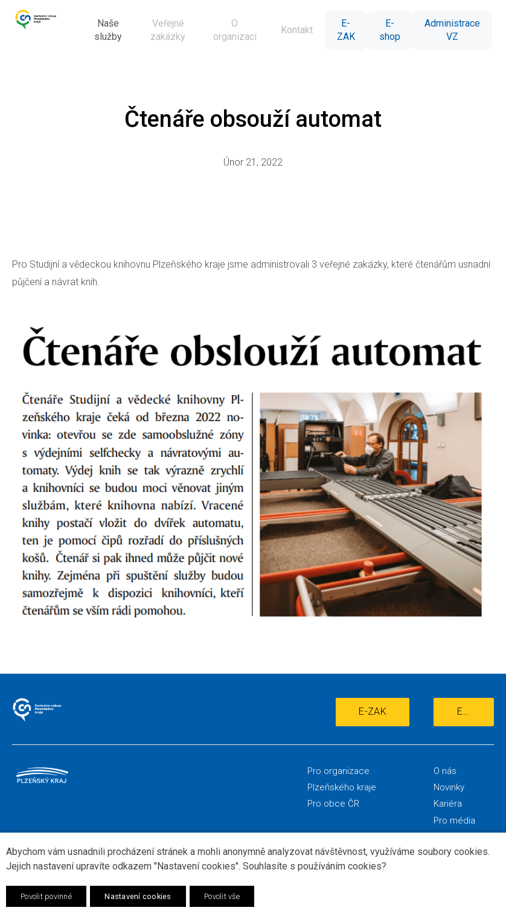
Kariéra (448, 803)
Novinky (449, 787)
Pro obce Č (330, 803)
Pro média (454, 820)
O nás (445, 771)
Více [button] (468, 30)
